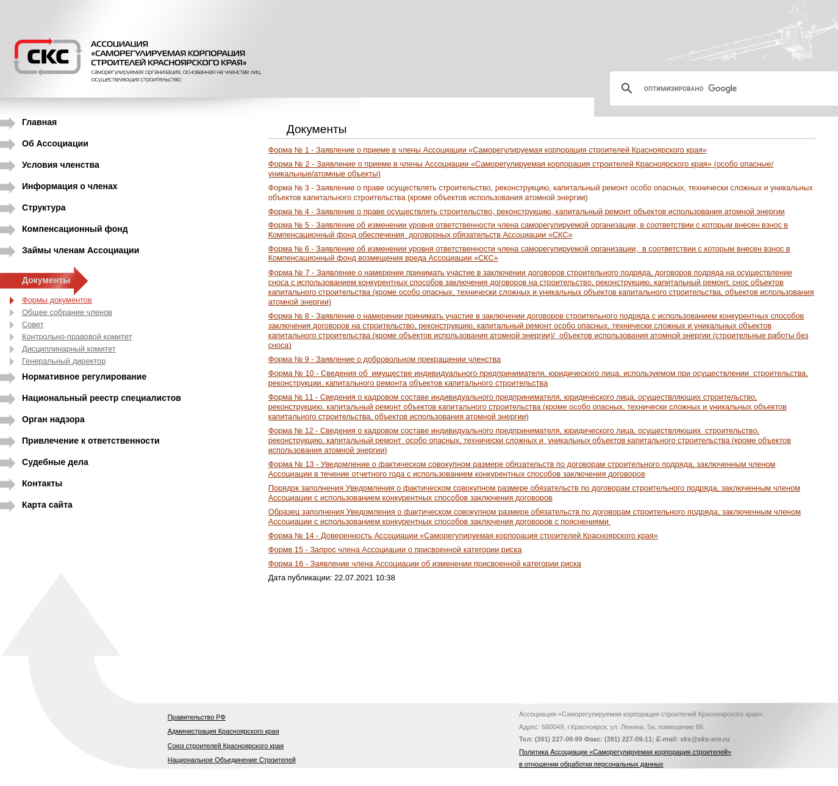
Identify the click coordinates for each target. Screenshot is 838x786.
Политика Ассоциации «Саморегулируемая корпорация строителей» (625, 751)
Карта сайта (47, 505)
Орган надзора (53, 419)
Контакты (42, 483)
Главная (39, 122)
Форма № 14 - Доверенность (463, 535)
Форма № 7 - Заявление (541, 287)
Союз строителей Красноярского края (226, 745)
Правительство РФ (197, 717)
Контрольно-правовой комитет (77, 336)
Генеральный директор (64, 361)
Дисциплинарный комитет (69, 348)
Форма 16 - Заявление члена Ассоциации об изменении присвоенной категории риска (424, 563)
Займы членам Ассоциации (80, 250)
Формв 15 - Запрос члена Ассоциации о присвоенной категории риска (395, 549)
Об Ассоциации (55, 143)
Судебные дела (55, 462)
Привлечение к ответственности (91, 440)
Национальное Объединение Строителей (232, 759)
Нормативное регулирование (84, 376)
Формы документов (57, 300)
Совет (33, 324)
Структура (44, 207)
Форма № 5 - (528, 230)
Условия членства (60, 165)
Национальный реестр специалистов (101, 398)
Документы (46, 280)
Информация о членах (70, 186)
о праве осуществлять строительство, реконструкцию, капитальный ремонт (526, 211)
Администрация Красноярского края (223, 731)
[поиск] (729, 88)
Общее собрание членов (67, 312)
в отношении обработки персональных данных (591, 764)
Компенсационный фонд (75, 229)
